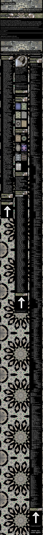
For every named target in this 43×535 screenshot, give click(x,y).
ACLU (32, 69)
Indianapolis (36, 256)
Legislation (34, 113)
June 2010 (19, 224)
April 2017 (19, 202)
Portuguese (33, 455)
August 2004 (19, 275)
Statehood (34, 115)
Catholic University (37, 194)
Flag (31, 124)
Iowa (33, 257)
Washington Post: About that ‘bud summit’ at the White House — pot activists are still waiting (7, 128)
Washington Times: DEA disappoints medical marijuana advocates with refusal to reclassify (8, 121)
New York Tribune (35, 424)
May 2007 (19, 251)
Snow (33, 500)
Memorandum (33, 394)
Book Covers (33, 93)
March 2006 (19, 261)
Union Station (36, 227)
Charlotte (35, 310)
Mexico (35, 374)
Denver (35, 185)
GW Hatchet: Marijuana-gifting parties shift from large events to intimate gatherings (8, 67)
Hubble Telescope (34, 145)
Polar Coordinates (37, 472)
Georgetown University (36, 203)
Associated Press (35, 408)
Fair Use (33, 52)
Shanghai (38, 360)
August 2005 (19, 266)
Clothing (32, 103)
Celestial (32, 99)
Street (32, 483)
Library (32, 153)
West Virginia (34, 353)
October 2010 (20, 221)
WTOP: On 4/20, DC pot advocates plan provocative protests (7, 90)
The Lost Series (19, 178)
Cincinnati (36, 314)
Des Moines (36, 258)
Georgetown (36, 202)
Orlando (35, 244)
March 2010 (19, 226)
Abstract (33, 460)
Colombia (38, 386)
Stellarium (33, 482)
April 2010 (19, 225)
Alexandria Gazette (35, 406)
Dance (32, 110)
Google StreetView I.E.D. (21, 181)
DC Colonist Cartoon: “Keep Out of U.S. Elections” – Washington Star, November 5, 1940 (7, 175)
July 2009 (19, 232)
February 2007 (20, 253)
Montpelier (36, 347)
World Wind (33, 504)
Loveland (35, 187)
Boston (35, 273)
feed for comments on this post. (9, 36)
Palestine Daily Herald (36, 427)
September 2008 (20, 239)
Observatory (36, 221)
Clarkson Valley (37, 282)
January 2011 (20, 219)
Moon (35, 331)
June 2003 (19, 284)
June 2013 (19, 212)
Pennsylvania (34, 319)
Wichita (35, 259)
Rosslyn (35, 351)
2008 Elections (33, 64)
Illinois (33, 252)
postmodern (33, 456)
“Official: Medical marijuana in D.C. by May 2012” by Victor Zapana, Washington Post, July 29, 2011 (7, 171)
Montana (33, 288)
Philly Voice (34, 430)
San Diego (36, 177)
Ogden (35, 344)
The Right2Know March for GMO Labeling (7, 159)
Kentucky (33, 260)
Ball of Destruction (20, 184)
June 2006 (19, 259)
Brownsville (36, 337)
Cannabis (33, 71)
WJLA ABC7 (34, 448)
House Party (33, 144)
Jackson (35, 280)
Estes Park (36, 186)
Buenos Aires (39, 384)
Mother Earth (34, 466)
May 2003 (19, 285)
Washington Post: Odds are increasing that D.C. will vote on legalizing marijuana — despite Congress (8, 144)
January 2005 (20, 271)
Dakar (37, 382)
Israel (35, 373)
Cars (32, 97)
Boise (35, 251)
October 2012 (20, 213)
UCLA (37, 173)
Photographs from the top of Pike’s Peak (7, 188)
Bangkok (35, 342)
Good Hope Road (37, 204)
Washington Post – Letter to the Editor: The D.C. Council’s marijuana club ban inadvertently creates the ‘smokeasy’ (7, 132)
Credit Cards (33, 107)
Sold (31, 477)
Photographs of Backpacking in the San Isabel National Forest (8, 192)
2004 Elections (33, 63)
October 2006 (20, 256)
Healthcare (33, 140)
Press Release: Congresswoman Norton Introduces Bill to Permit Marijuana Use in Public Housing (8, 62)
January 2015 (20, 207)
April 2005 (19, 269)
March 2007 (19, 252)
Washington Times (35, 447)
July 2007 (19, 249)
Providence (36, 324)
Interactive (33, 148)
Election (32, 119)
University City (37, 287)
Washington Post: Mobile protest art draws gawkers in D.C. (7, 158)
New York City (36, 298)
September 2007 (20, 248)
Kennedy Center (37, 208)
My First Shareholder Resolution (7, 150)
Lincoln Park (36, 209)
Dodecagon (36, 468)
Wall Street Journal (35, 439)
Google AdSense (34, 132)
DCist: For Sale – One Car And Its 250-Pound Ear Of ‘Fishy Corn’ (7, 82)
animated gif (33, 77)
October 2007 (20, 247)
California (34, 163)
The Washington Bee (36, 437)
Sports (32, 479)
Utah (33, 343)
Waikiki (37, 250)
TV (31, 489)
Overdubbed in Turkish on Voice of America (7, 151)
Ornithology (33, 451)
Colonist (17, 52)
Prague (35, 379)
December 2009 (20, 228)
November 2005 (20, 264)
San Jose (35, 183)
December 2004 (20, 272)
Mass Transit (33, 393)
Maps (33, 114)
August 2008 (19, 240)
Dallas (35, 338)
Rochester (36, 309)
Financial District (38, 179)
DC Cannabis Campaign (36, 66)
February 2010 (20, 227)
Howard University (37, 207)
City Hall (35, 195)
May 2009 (19, 233)
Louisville (36, 261)
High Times (34, 417)
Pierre (35, 327)
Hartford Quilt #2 (6, 107)
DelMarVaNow (34, 412)
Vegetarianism (33, 492)
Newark (35, 294)
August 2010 (19, 222)
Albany (35, 297)
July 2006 (19, 258)
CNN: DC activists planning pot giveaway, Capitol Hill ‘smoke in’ (7, 96)
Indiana (33, 255)
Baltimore (36, 267)
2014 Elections (33, 65)
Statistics (32, 481)
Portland (35, 317)
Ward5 (35, 231)
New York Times (35, 423)
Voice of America (35, 438)
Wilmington (36, 241)
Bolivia (37, 385)
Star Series (34, 474)
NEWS (25, 11)
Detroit (35, 276)
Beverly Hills (36, 164)
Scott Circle (36, 224)
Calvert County (37, 269)
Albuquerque (36, 296)
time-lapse (33, 487)
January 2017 (20, 203)
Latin (32, 150)
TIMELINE (21, 11)
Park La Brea (38, 172)
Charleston (36, 354)
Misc (33, 465)
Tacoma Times (34, 435)
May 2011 (19, 216)
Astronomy (33, 85)
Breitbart (33, 409)
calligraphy (33, 96)
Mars (35, 329)
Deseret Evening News (36, 413)
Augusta (35, 265)
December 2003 (20, 280)
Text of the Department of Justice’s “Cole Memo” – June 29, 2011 (7, 166)
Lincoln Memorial (37, 214)
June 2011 (19, 215)
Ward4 (35, 230)
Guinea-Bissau (36, 370)
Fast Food (33, 122)
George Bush (33, 129)
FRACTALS (39, 11)
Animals (32, 76)
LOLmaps (18, 182)
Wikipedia (32, 502)
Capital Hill (36, 192)
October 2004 (20, 273)
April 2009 (19, 234)
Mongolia (35, 376)
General (4, 31)
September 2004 (20, 274)
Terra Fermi (18, 179)
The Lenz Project (20, 185)
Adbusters (33, 73)
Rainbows (34, 499)
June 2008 (19, 241)
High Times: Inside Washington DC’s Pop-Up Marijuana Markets (7, 65)
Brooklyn (37, 299)
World (33, 357)
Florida (33, 242)
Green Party (33, 139)
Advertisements (34, 74)
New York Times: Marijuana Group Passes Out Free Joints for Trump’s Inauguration (8, 102)
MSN (31, 398)
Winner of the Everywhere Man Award (20, 189)
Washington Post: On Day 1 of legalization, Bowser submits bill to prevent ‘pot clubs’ (7, 136)
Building (32, 94)
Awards (32, 87)
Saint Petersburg (37, 245)
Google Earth (33, 133)
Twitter (32, 490)
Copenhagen (40, 363)
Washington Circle (37, 234)
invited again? (5, 15)
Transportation (33, 488)
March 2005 (19, 270)
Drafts (33, 106)
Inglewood (38, 168)
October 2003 (20, 281)
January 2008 (20, 245)
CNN (33, 410)
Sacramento (36, 176)
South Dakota (34, 326)
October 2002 (20, 290)
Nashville (35, 335)
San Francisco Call (35, 433)
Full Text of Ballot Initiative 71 (6, 148)
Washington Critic (34, 495)
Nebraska (33, 289)
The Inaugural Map (20, 183)
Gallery (32, 127)
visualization (33, 494)
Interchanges (38, 169)
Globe (35, 469)
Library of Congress (35, 154)
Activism (32, 70)
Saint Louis (36, 286)
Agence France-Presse (36, 404)
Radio (32, 458)
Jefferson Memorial (38, 212)
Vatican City (36, 390)
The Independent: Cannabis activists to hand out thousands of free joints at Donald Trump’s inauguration (7, 117)
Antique (32, 78)
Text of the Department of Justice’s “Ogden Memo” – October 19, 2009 (7, 168)
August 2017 (19, 200)
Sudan (35, 388)
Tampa (35, 246)
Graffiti (32, 137)
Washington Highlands (36, 236)
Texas (33, 336)
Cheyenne (36, 391)
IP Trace (32, 149)
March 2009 (19, 235)
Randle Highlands (37, 222)
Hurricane (34, 497)
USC (37, 174)
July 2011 (19, 214)
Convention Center (37, 197)
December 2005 (20, 263)
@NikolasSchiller (35, 56)
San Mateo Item (35, 434)
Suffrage (33, 116)
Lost (33, 463)
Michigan (33, 275)
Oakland (35, 175)
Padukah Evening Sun (36, 426)
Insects (32, 147)
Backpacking (33, 88)
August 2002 (19, 291)
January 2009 (20, 236)
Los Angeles (36, 165)
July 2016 (19, 204)
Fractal (33, 461)
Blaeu (32, 92)
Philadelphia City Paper (36, 428)
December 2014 (20, 208)
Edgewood (36, 200)
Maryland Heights (37, 285)
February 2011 (20, 218)
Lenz (33, 462)
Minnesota (34, 277)
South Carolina (35, 325)
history (32, 143)
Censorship (33, 100)
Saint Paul (36, 278)
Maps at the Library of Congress (21, 186)
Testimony (33, 486)
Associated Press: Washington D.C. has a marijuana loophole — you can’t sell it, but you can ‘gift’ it (7, 71)
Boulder (35, 184)
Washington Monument (38, 218)
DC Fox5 (33, 411)
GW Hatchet (34, 416)
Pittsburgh (36, 321)
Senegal (35, 381)
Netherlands (38, 367)
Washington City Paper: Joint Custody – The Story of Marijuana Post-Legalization (8, 74)
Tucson (35, 161)
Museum (32, 399)
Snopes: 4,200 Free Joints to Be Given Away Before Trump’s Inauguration (7, 114)
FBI (31, 123)
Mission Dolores (37, 182)
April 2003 (19, 286)
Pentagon (36, 350)
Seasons (32, 476)
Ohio (33, 313)
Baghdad (37, 372)
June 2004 (19, 276)
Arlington (36, 349)
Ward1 (35, 228)
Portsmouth (36, 293)
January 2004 (20, 279)
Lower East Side (39, 306)
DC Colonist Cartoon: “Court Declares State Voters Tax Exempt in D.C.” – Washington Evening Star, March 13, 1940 (8, 162)
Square (35, 473)
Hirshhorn (38, 211)
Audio (32, 86)
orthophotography (34, 452)
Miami (35, 243)
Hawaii (33, 248)
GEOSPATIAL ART (11, 11)
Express (35, 446)
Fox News (34, 415)
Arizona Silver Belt (35, 407)
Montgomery (36, 157)
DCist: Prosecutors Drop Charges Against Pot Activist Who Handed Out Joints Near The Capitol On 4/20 (8, 77)
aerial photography (34, 75)
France (37, 365)
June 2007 (19, 250)
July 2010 (19, 223)
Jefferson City (36, 283)
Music (32, 400)
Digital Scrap (33, 118)
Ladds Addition (37, 318)
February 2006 (20, 262)
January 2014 (20, 209)
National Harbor (37, 271)
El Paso (35, 339)
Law (31, 151)
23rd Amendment (35, 112)
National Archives (34, 402)
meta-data (33, 395)
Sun (34, 332)
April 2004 (19, 278)
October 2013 (20, 211)
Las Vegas (36, 291)
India (35, 371)
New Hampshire (35, 292)
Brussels (35, 358)
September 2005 (20, 265)
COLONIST (29, 11)
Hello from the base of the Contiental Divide (7, 190)
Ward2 (35, 229)
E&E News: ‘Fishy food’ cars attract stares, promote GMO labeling (8, 155)
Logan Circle (36, 210)
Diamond (35, 467)
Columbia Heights (37, 196)
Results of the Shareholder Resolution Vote (8, 147)
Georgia (33, 247)
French (32, 126)
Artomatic (32, 84)
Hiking (32, 141)
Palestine (35, 378)
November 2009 (20, 229)
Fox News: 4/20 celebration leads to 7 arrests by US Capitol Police (7, 87)
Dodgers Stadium (37, 167)
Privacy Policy (29, 52)
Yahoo (32, 505)
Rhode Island (34, 323)
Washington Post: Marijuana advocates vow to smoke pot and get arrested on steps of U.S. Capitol (7, 93)
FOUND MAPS (33, 11)
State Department (37, 225)
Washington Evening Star (37, 442)
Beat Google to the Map (35, 89)
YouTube (32, 506)
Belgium (37, 361)
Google (32, 131)
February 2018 (20, 198)
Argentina (38, 383)
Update (32, 491)
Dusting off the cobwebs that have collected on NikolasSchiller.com (7, 139)
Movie (32, 397)
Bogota (39, 387)
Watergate (36, 237)
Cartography (33, 98)
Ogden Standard (35, 425)
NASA (32, 401)
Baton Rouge (36, 263)
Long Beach (38, 170)
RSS (36, 52)
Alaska (33, 158)
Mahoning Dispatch (35, 420)
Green (32, 138)
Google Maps (33, 134)
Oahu (35, 249)
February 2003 (20, 287)
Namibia (35, 377)
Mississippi (34, 279)
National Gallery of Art (38, 215)
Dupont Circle (36, 199)
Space (33, 328)
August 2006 (19, 257)
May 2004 (19, 277)
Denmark (37, 362)
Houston (35, 340)
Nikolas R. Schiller (9, 52)
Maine (33, 264)
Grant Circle (36, 205)
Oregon (33, 316)
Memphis (35, 334)
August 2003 (19, 283)
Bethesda (35, 268)
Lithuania (38, 366)
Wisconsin (34, 355)
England (37, 364)
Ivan (35, 498)
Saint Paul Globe (35, 432)
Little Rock (36, 162)
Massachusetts (35, 272)
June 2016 (19, 205)
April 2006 (19, 260)
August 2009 (19, 231)
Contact (39, 52)
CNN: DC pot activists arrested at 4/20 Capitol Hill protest (8, 85)
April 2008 (19, 243)
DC (32, 189)
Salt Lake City (36, 345)
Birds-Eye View (34, 91)
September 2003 (20, 282)
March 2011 (19, 217)
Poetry (32, 454)
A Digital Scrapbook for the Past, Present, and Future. (28, 50)
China (35, 359)
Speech (32, 478)
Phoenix (35, 160)
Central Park (39, 304)
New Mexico (34, 295)
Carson (37, 166)
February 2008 (20, 244)
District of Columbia (23, 52)
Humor (32, 146)
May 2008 (19, 242)
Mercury (35, 330)
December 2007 (20, 246)
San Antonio (36, 341)
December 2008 (20, 237)
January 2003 (20, 288)
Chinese (32, 101)
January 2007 (20, 254)
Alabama (33, 156)
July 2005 (19, 267)
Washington (34, 352)
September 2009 (20, 230)
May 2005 (19, 268)
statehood (33, 480)
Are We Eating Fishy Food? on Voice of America (7, 153)
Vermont (33, 346)
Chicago (35, 253)
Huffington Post (35, 418)
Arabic (32, 82)
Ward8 (35, 233)
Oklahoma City (37, 315)
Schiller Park (36, 254)
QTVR (32, 457)
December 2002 (20, 289)
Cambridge (36, 274)
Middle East (36, 375)
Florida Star (34, 414)
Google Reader (33, 135)
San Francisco (36, 178)
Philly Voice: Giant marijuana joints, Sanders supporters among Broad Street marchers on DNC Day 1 (8, 125)
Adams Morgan (37, 190)
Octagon (35, 471)
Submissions (33, 485)
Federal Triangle (37, 201)
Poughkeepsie (36, 308)
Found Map (33, 125)
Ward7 (35, 232)
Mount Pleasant (37, 220)
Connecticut (34, 188)
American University (36, 191)
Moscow (37, 380)
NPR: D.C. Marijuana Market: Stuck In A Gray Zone (7, 80)
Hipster (32, 142)
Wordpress (33, 503)
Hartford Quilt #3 (6, 106)
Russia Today (34, 431)
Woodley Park (36, 238)
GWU (35, 206)
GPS (31, 136)
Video (32, 493)
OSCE (32, 453)
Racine (35, 356)
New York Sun (34, 422)
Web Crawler (33, 501)
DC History (33, 111)
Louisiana (34, 262)
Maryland (33, 266)
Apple (32, 81)
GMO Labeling (33, 130)
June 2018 (19, 197)
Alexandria (36, 348)
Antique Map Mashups (21, 180)
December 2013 (20, 210)
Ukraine (35, 389)
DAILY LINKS (33, 109)
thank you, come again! (36, 531)
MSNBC (33, 421)
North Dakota (34, 312)
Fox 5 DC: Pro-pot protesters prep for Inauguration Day (7, 105)
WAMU (33, 440)
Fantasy (32, 121)
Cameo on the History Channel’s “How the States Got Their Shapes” (7, 183)
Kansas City (36, 284)
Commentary (33, 104)
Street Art (33, 484)
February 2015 (20, 206)
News (32, 403)
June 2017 (19, 201)
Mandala (33, 464)
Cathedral (36, 193)
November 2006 (20, 255)
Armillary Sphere (35, 80)
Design (32, 117)
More (35, 470)
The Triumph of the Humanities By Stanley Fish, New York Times (7, 186)
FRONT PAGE (4, 11)
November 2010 (20, 220)
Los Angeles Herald (35, 419)
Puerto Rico (34, 322)
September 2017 (20, 199)
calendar (32, 95)
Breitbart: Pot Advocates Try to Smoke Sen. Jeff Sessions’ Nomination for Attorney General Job (7, 110)
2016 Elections (33, 68)
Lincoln (35, 290)
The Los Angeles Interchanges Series (19, 177)
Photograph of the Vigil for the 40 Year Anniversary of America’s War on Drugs (8, 179)
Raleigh (35, 311)
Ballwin (35, 281)
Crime (32, 108)
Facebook (32, 120)
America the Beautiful (7, 187)
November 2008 (20, 238)
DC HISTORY (17, 11)
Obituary (32, 450)
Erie (35, 320)
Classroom (33, 102)
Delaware (33, 240)
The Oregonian (35, 436)
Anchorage (36, 159)
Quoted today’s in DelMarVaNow (6, 141)
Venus (35, 333)
